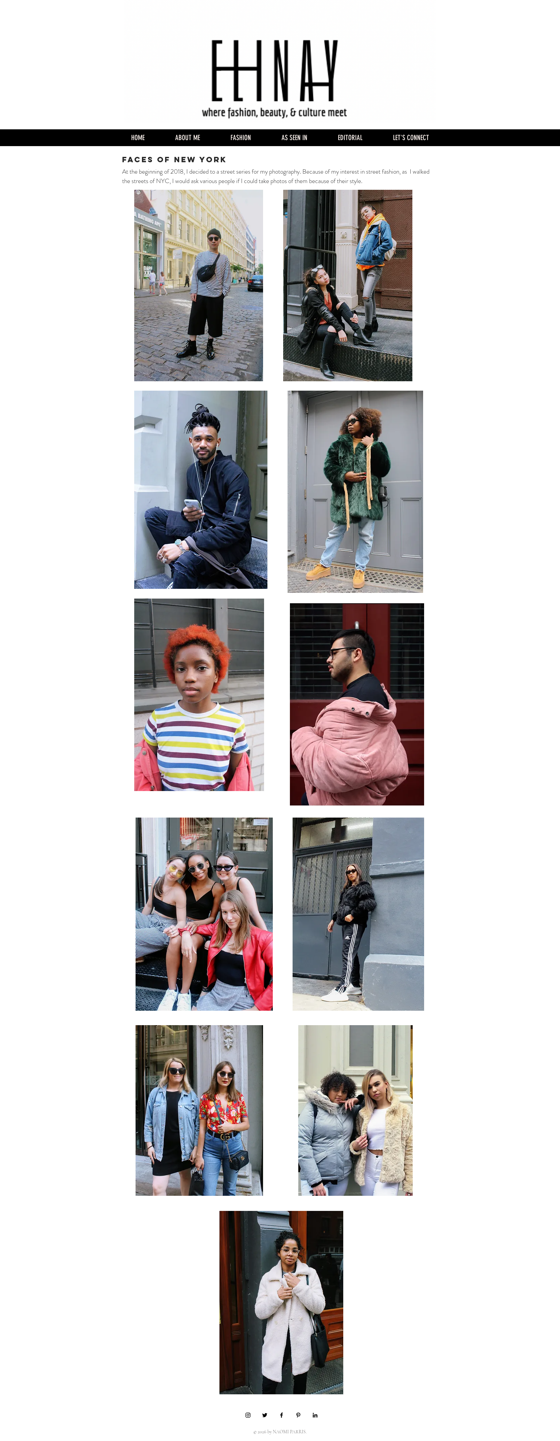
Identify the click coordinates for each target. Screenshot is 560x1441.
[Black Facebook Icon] (281, 1415)
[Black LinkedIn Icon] (315, 1415)
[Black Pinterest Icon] (298, 1415)
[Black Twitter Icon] (264, 1415)
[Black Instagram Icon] (248, 1415)
